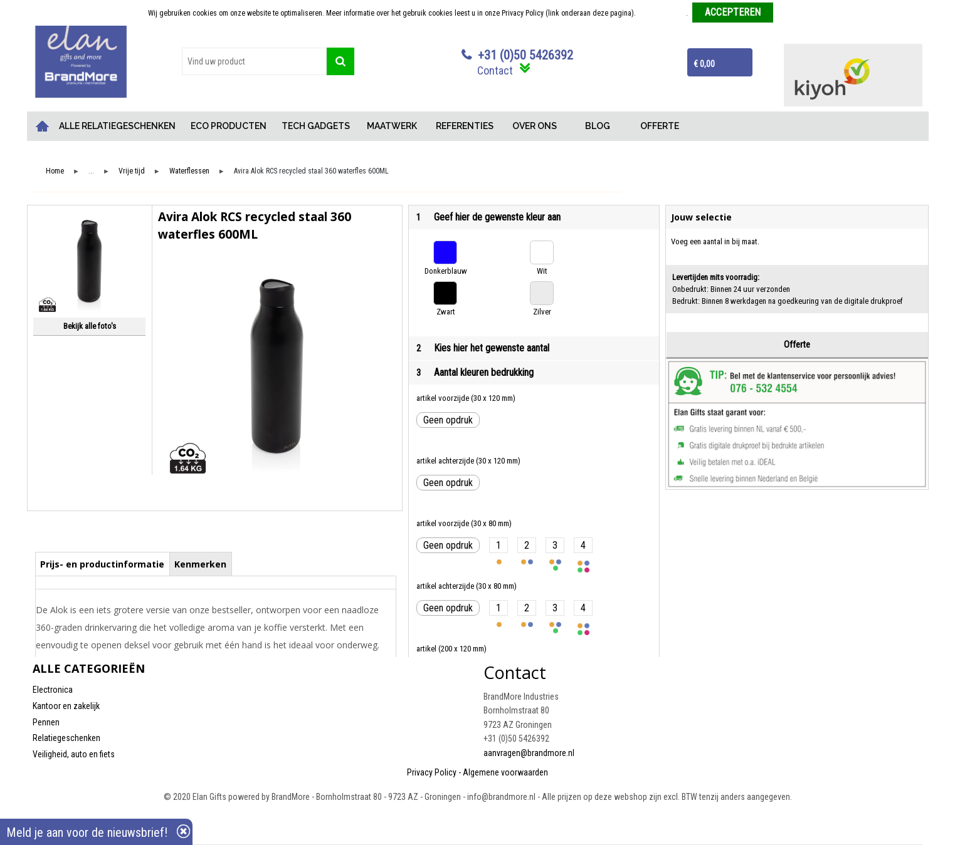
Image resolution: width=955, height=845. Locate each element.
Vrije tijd (132, 171)
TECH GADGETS (316, 126)
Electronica (53, 690)
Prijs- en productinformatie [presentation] (102, 564)
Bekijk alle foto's (89, 326)
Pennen (46, 722)
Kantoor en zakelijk (66, 706)
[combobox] (254, 61)
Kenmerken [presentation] (200, 564)
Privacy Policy (431, 772)
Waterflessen (189, 171)
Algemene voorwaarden (505, 772)
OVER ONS (534, 126)
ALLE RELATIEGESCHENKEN (117, 126)
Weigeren (792, 13)
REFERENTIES (464, 126)
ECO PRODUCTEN (228, 126)
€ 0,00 (704, 64)
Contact (495, 70)
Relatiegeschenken (66, 738)
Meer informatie (662, 13)
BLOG (597, 126)
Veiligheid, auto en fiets (74, 754)
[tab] (102, 564)
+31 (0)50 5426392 (525, 55)
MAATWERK (392, 126)
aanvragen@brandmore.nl (528, 753)
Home (42, 126)
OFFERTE (659, 126)
